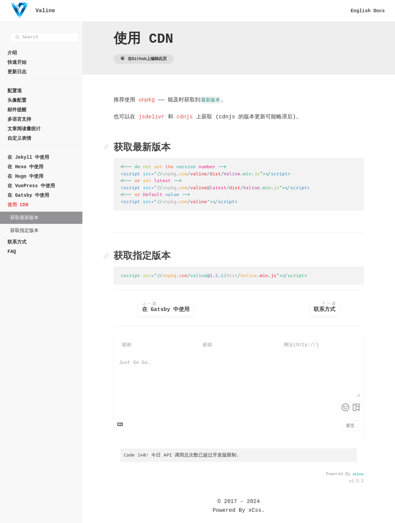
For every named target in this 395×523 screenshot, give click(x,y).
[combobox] (45, 37)
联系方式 (326, 307)
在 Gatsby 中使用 (171, 307)
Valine (358, 474)
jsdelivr (157, 117)
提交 (351, 425)
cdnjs (190, 117)
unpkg (152, 100)
